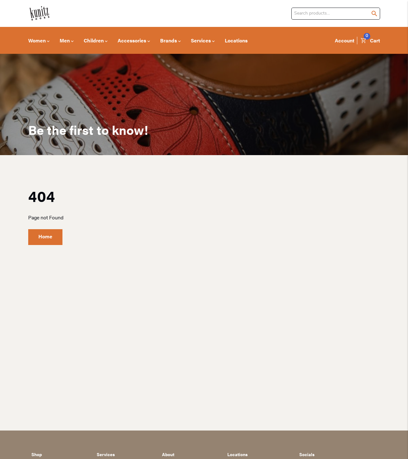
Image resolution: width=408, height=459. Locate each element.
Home (45, 236)
